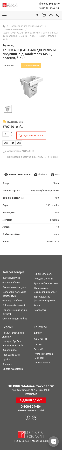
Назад (11, 45)
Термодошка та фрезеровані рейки (44, 298)
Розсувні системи (43, 278)
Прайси (6, 359)
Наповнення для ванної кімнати (15, 312)
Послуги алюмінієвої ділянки (13, 334)
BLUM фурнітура (11, 278)
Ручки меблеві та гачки (46, 283)
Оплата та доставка (12, 369)
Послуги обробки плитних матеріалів (12, 343)
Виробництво (9, 350)
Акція (37, 305)
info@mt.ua (31, 394)
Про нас (38, 344)
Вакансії (38, 349)
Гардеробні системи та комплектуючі (14, 294)
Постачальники (42, 362)
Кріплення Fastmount (13, 305)
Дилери (38, 332)
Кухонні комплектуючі (14, 287)
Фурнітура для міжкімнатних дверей (45, 290)
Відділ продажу (31, 400)
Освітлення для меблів (14, 318)
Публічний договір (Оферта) (44, 356)
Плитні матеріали (43, 274)
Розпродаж (40, 310)
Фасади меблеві (11, 282)
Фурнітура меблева (12, 300)
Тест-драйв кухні (11, 354)
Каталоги (7, 364)
